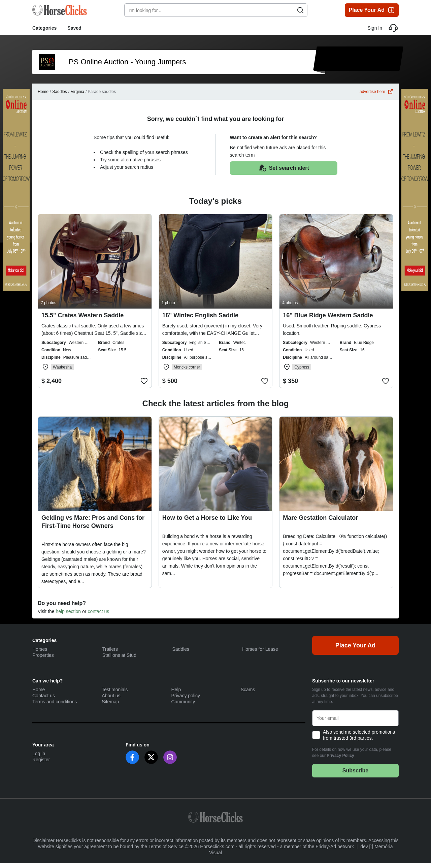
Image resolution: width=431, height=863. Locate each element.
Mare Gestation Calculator (320, 517)
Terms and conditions (54, 701)
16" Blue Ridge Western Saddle (328, 315)
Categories (44, 28)
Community (183, 701)
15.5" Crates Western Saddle (82, 315)
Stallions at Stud (119, 655)
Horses (39, 649)
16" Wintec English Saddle (200, 315)
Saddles (59, 91)
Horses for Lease (260, 649)
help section (68, 611)
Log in (38, 753)
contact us (98, 611)
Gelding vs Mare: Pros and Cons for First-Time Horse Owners (92, 521)
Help (176, 689)
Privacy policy (185, 695)
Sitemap (110, 701)
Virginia (77, 91)
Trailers (110, 649)
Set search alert (283, 168)
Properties (43, 655)
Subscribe (355, 770)
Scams (248, 689)
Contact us (43, 695)
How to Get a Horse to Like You (207, 517)
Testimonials (115, 689)
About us (111, 695)
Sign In (374, 28)
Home (43, 91)
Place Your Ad (372, 10)
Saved (74, 28)
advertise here (376, 91)
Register (41, 759)
